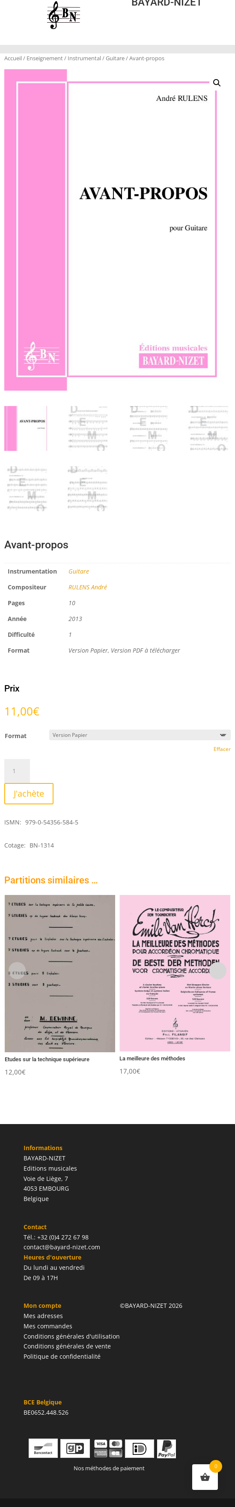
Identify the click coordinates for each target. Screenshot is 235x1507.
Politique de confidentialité (62, 1356)
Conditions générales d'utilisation (72, 1336)
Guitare (115, 58)
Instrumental (84, 58)
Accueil (13, 58)
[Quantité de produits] (17, 771)
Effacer (222, 749)
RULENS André (87, 587)
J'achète (29, 793)
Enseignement (45, 58)
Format (16, 736)
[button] (217, 83)
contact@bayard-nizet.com (62, 1247)
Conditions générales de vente (67, 1346)
